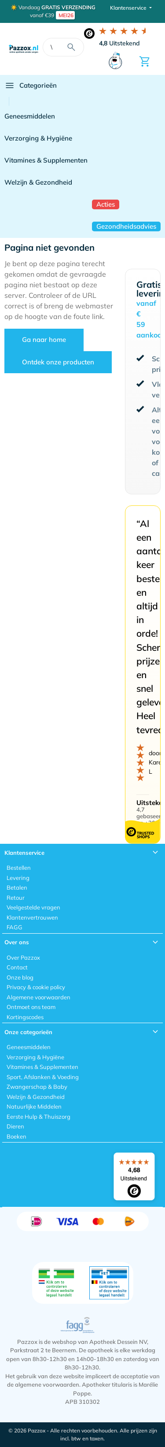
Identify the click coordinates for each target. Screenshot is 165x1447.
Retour (16, 897)
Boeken (16, 1136)
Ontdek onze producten (58, 362)
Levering (18, 877)
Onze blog (20, 977)
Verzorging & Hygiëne (38, 138)
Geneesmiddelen (29, 116)
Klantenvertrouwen (32, 917)
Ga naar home (44, 339)
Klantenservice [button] (129, 7)
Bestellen (19, 867)
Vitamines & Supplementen (46, 160)
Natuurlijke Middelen (34, 1106)
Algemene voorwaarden (38, 997)
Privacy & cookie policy (36, 987)
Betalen (17, 887)
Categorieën (30, 85)
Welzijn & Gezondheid (38, 182)
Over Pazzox (23, 957)
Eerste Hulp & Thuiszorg (38, 1116)
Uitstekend (119, 43)
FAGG (14, 927)
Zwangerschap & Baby (37, 1086)
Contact (17, 967)
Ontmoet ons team (31, 1006)
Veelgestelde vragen (33, 907)
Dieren (15, 1126)
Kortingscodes (25, 1016)
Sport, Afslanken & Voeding (43, 1076)
